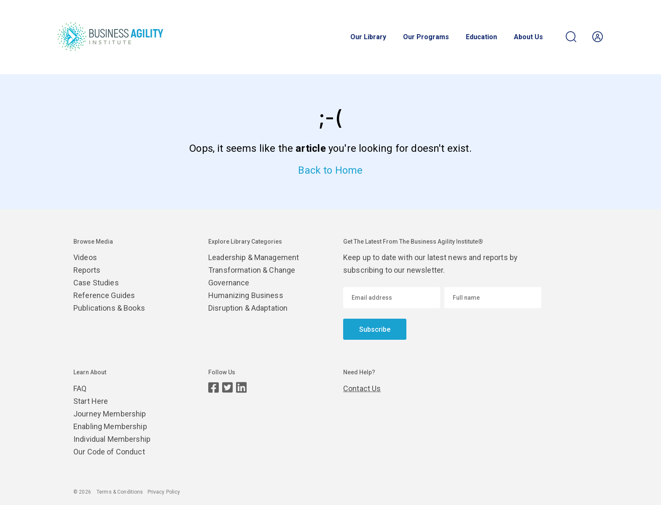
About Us (528, 37)
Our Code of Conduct (109, 451)
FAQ (79, 388)
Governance (228, 282)
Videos (85, 257)
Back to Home (330, 170)
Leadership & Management (253, 257)
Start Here (90, 401)
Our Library (368, 37)
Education (481, 37)
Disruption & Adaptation (248, 308)
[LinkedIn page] (241, 387)
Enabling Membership (110, 426)
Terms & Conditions (120, 492)
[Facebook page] (213, 387)
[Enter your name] (492, 297)
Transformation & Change (251, 270)
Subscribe (374, 329)
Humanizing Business (245, 295)
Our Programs (426, 37)
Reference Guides (104, 295)
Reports (86, 270)
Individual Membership (111, 439)
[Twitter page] (227, 387)
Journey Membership (109, 413)
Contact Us (362, 388)
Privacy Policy (164, 492)
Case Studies (96, 282)
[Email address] (391, 297)
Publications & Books (109, 308)
